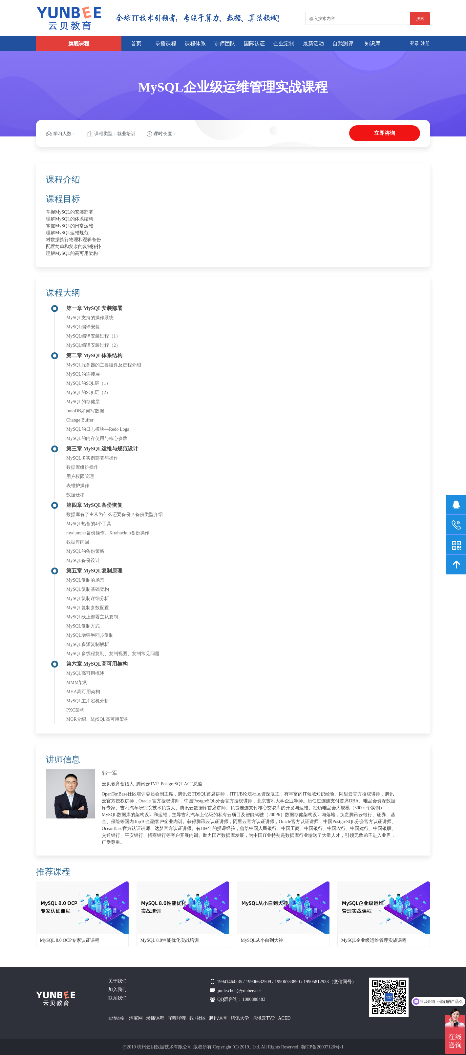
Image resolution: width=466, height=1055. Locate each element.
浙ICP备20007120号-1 (322, 1047)
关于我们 (117, 981)
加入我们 (117, 989)
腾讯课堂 (218, 1018)
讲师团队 (224, 43)
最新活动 (313, 43)
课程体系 (195, 43)
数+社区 (197, 1018)
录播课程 (165, 43)
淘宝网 (136, 1018)
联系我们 (117, 998)
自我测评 (342, 43)
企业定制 (283, 43)
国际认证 (254, 43)
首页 (136, 43)
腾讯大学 (240, 1018)
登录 (414, 43)
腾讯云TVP (263, 1018)
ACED (284, 1018)
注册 (425, 43)
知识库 (372, 43)
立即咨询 (384, 133)
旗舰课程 (78, 43)
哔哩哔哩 (177, 1018)
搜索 (420, 18)
